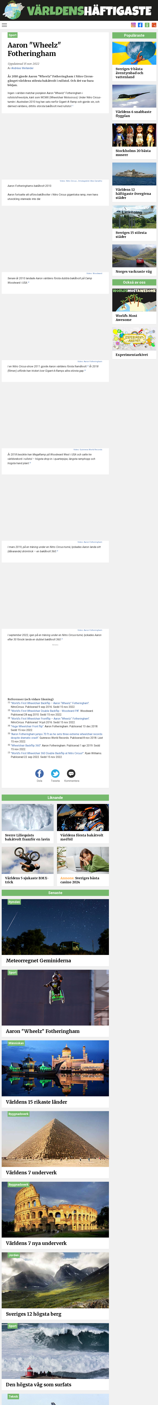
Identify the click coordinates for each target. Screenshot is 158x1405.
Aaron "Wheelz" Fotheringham (43, 1031)
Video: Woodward (94, 273)
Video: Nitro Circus (68, 181)
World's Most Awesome (126, 318)
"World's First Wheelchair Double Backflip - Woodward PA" (45, 711)
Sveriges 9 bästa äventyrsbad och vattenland (129, 73)
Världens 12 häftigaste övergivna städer (133, 194)
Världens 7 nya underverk (36, 1243)
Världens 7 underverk (31, 1173)
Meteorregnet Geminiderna (38, 961)
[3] (88, 366)
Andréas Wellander (22, 68)
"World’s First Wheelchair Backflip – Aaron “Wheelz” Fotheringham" (50, 703)
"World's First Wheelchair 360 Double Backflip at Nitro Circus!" (47, 753)
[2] (28, 282)
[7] (62, 639)
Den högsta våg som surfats (38, 1385)
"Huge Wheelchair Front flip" (27, 726)
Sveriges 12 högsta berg (33, 1314)
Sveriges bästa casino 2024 (79, 880)
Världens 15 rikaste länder (36, 1102)
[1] (72, 105)
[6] (57, 551)
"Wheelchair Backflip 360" (26, 745)
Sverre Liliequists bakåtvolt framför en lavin (27, 837)
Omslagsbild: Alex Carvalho (90, 181)
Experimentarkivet (132, 355)
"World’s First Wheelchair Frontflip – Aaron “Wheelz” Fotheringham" (50, 718)
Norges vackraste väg (134, 272)
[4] (85, 370)
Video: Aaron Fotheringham (90, 361)
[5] (30, 463)
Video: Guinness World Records (88, 450)
